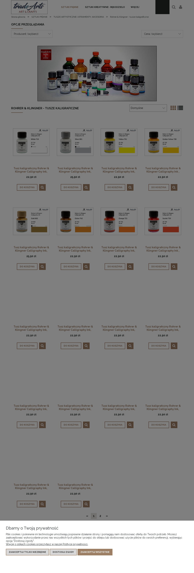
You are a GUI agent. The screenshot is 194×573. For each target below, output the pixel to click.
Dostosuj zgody (63, 552)
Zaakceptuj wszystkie (95, 552)
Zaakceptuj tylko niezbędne (27, 552)
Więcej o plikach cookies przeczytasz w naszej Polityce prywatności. (47, 544)
